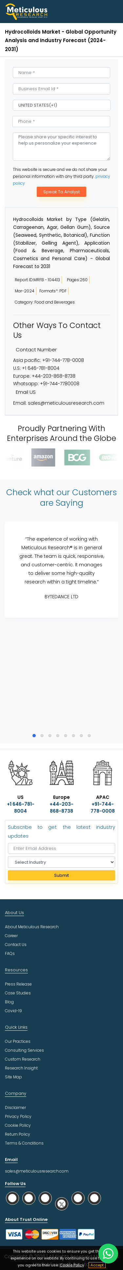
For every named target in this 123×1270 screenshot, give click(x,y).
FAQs (10, 953)
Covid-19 (13, 1010)
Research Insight (21, 1068)
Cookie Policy (72, 1265)
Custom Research (22, 1059)
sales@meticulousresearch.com (66, 403)
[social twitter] (61, 1204)
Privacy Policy (18, 1116)
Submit (61, 875)
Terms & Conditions (24, 1143)
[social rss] (94, 1198)
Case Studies (18, 993)
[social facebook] (29, 1198)
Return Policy (17, 1134)
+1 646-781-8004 (40, 368)
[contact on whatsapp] (108, 1253)
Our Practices (18, 1041)
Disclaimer (15, 1107)
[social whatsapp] (12, 1198)
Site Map (13, 1077)
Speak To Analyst (61, 192)
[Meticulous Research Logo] (26, 11)
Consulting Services (24, 1050)
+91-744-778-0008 (63, 360)
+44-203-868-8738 (53, 376)
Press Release (18, 984)
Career (11, 935)
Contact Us (16, 944)
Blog (9, 1002)
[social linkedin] (45, 1198)
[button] (34, 735)
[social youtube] (78, 1198)
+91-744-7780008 (59, 383)
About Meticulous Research (32, 927)
